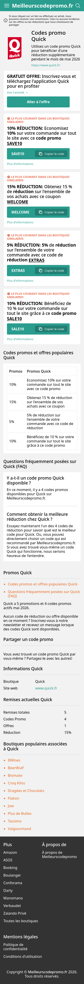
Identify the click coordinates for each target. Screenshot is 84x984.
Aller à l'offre (38, 101)
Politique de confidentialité (15, 946)
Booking (10, 867)
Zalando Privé (14, 913)
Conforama (12, 882)
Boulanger (12, 875)
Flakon (13, 798)
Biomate (15, 775)
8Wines (14, 760)
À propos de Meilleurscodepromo (59, 854)
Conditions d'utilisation (22, 956)
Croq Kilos (16, 783)
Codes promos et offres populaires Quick (43, 584)
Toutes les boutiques (20, 920)
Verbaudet (12, 905)
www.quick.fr (46, 688)
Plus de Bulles (19, 813)
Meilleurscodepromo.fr (42, 5)
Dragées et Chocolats (26, 790)
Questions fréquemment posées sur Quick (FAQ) (44, 593)
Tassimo (15, 821)
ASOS (7, 860)
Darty (8, 890)
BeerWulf (16, 767)
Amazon (10, 852)
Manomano (13, 898)
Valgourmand (19, 828)
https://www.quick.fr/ (45, 65)
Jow (11, 805)
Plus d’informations (20, 164)
